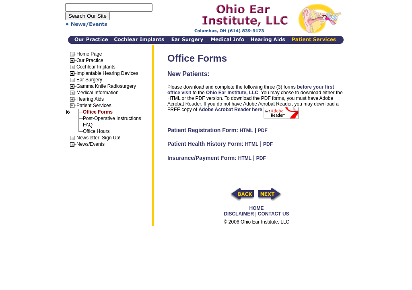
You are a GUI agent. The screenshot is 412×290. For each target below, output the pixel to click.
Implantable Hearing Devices (107, 73)
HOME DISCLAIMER (244, 211)
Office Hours (96, 131)
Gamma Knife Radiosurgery (106, 86)
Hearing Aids (90, 99)
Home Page (89, 54)
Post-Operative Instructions (112, 118)
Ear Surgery (89, 80)
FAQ (88, 125)
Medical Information (97, 92)
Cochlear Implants (95, 67)
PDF (263, 130)
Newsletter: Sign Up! (98, 138)
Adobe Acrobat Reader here (230, 109)
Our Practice (89, 60)
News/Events (90, 144)
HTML (246, 130)
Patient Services (93, 105)
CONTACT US (273, 214)
